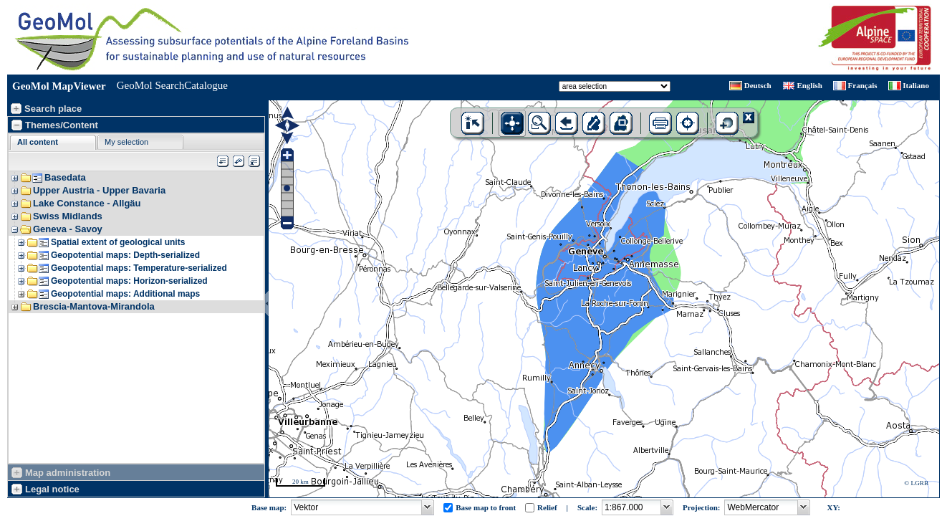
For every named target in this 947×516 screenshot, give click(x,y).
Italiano (916, 85)
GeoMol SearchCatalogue (172, 85)
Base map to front (486, 507)
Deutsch (757, 85)
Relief (547, 507)
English (809, 85)
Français (863, 85)
